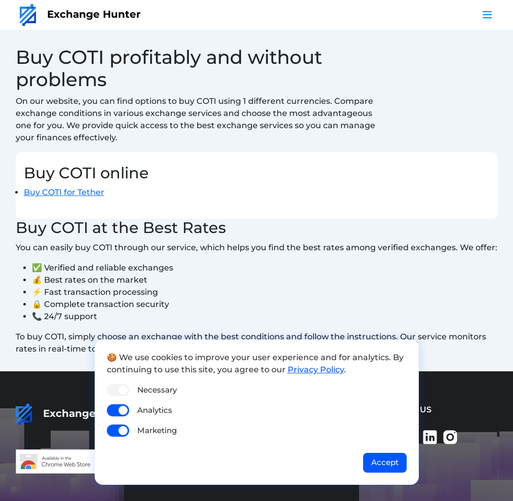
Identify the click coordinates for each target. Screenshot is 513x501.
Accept (385, 462)
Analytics (154, 410)
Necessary (157, 390)
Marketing (157, 430)
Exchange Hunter (80, 14)
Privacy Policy (316, 369)
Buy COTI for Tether (64, 192)
